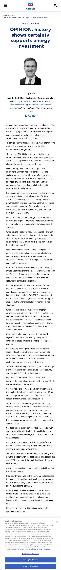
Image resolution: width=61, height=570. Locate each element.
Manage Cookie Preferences (30, 554)
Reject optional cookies (30, 560)
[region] (30, 544)
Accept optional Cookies (30, 566)
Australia (30, 9)
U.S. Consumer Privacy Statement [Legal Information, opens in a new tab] (39, 549)
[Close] (57, 521)
